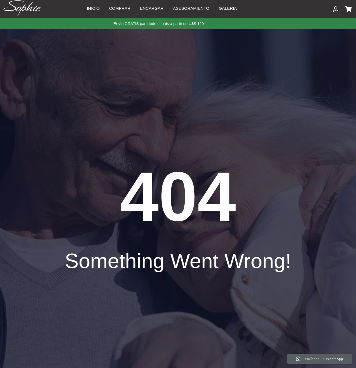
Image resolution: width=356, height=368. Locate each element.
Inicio (93, 8)
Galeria (228, 8)
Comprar (119, 8)
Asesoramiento (191, 8)
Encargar (152, 8)
